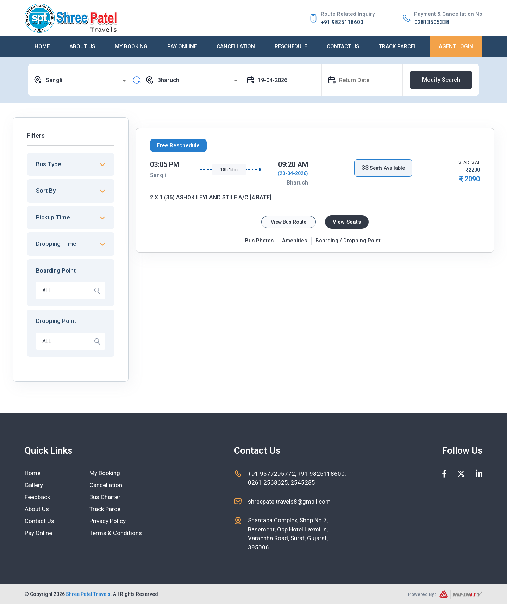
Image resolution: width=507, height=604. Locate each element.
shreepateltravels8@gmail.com (289, 501)
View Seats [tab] (347, 222)
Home (42, 46)
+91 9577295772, (273, 473)
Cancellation (236, 46)
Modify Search (441, 79)
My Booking (131, 46)
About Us (82, 46)
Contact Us (343, 46)
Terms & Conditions (115, 532)
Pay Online (182, 46)
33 (365, 167)
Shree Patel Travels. (89, 594)
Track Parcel (398, 46)
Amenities (294, 240)
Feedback (37, 496)
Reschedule (291, 46)
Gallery (34, 484)
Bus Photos (259, 240)
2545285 (302, 482)
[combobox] (81, 80)
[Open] (124, 81)
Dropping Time (56, 243)
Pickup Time (53, 217)
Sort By (46, 190)
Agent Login (456, 46)
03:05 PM (164, 164)
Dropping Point (56, 320)
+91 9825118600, (322, 473)
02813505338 (431, 22)
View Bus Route (288, 222)
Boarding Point (56, 270)
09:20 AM (293, 164)
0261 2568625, (268, 482)
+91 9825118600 (342, 22)
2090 (472, 179)
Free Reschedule (178, 145)
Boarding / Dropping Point (348, 240)
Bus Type (48, 164)
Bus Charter (104, 496)
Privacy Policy (107, 520)
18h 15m (229, 169)
